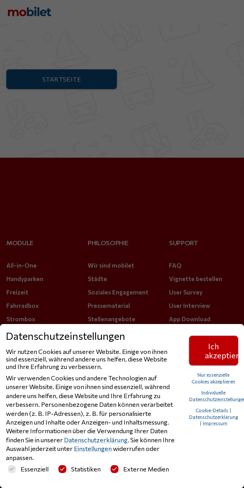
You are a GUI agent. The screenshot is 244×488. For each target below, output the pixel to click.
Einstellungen (93, 448)
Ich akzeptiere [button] (221, 350)
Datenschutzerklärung (96, 439)
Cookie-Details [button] (212, 410)
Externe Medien (140, 469)
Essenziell (28, 469)
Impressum (215, 423)
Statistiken (79, 469)
